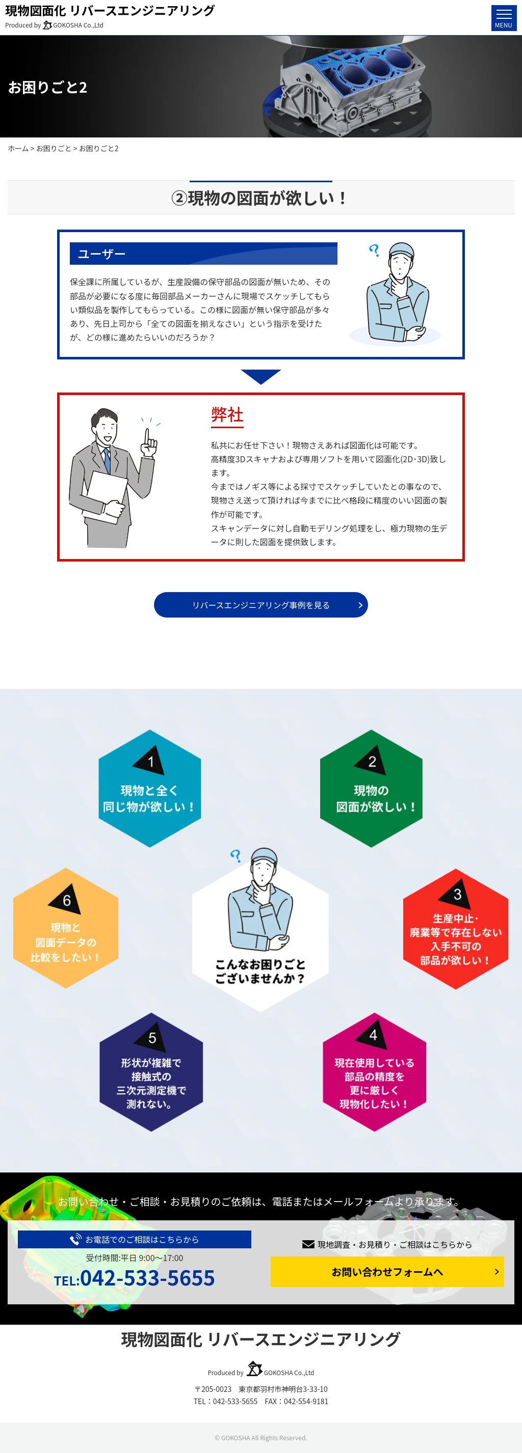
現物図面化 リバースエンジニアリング (110, 10)
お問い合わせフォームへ (387, 1271)
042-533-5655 (134, 1277)
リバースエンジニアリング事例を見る (261, 605)
